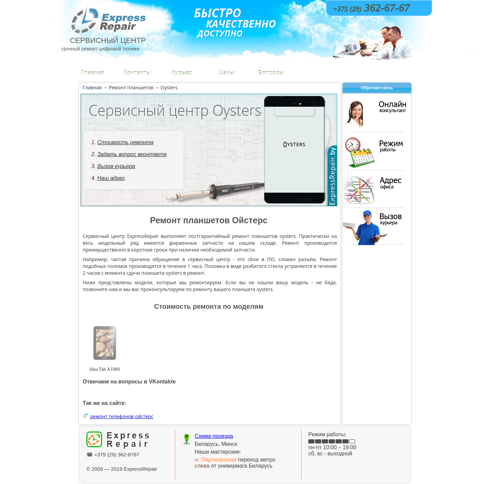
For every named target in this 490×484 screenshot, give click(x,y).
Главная (92, 73)
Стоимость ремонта (125, 142)
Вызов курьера (116, 166)
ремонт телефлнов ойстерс (121, 416)
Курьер (182, 73)
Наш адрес (111, 178)
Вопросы (271, 73)
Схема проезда (214, 436)
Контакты (137, 73)
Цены (226, 73)
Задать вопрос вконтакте (132, 154)
